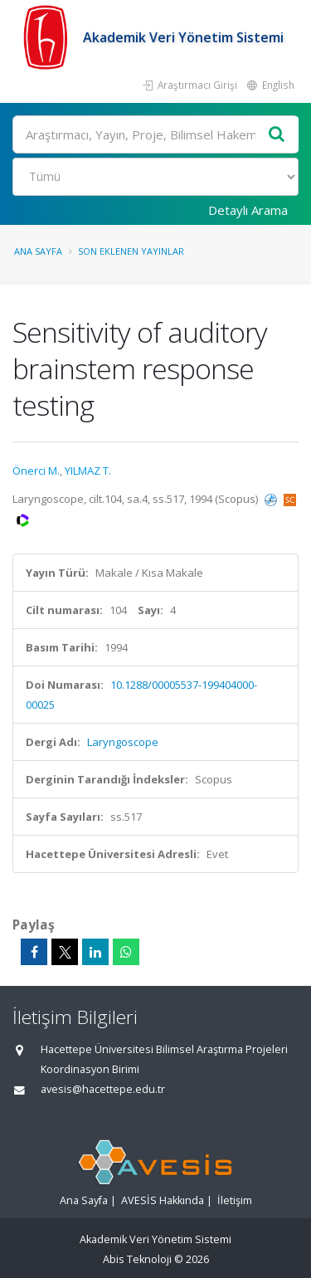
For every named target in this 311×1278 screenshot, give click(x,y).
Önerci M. (36, 470)
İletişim (234, 1200)
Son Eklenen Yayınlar (131, 251)
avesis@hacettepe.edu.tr (103, 1089)
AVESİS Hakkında (162, 1200)
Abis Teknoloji (137, 1259)
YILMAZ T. (88, 470)
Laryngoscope (122, 741)
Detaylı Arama (248, 210)
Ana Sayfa (38, 251)
